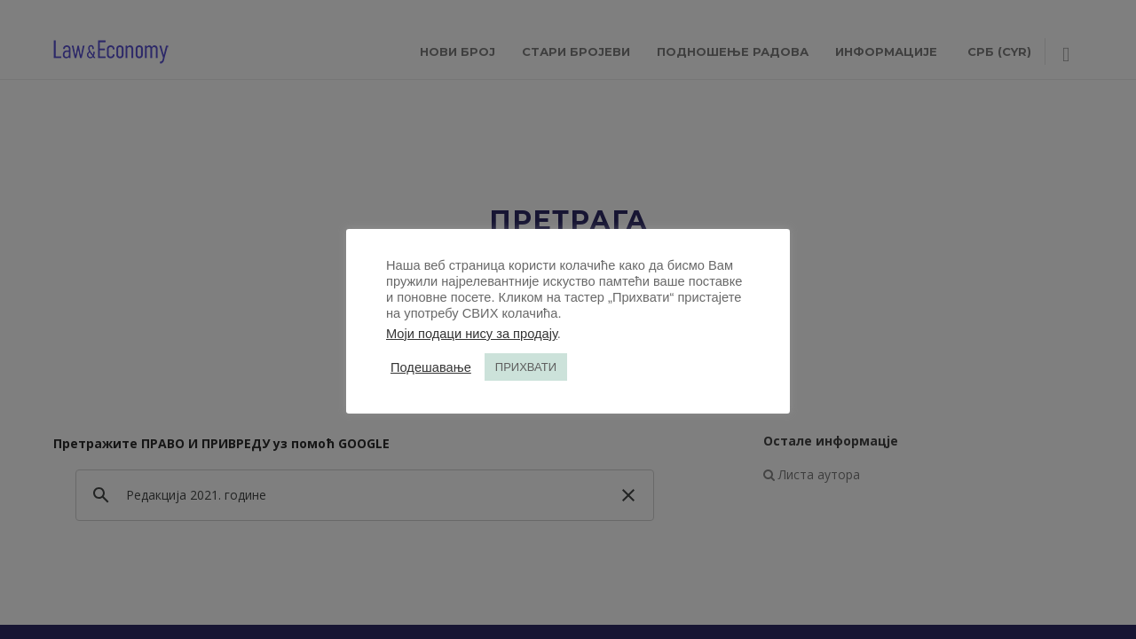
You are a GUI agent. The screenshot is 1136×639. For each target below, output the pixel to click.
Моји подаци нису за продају (471, 334)
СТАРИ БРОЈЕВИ (576, 51)
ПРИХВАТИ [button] (525, 367)
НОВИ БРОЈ (457, 51)
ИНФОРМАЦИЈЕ (886, 51)
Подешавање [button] (430, 367)
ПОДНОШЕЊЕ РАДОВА (733, 51)
